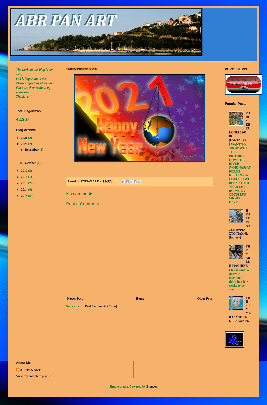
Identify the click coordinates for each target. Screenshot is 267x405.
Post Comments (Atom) (101, 306)
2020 (24, 144)
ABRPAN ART (30, 370)
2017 (24, 170)
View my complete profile (33, 376)
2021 (24, 137)
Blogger (152, 386)
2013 (24, 195)
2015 (24, 183)
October (31, 163)
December (32, 149)
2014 (24, 189)
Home (140, 298)
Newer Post (75, 298)
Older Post (204, 298)
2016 (24, 177)
